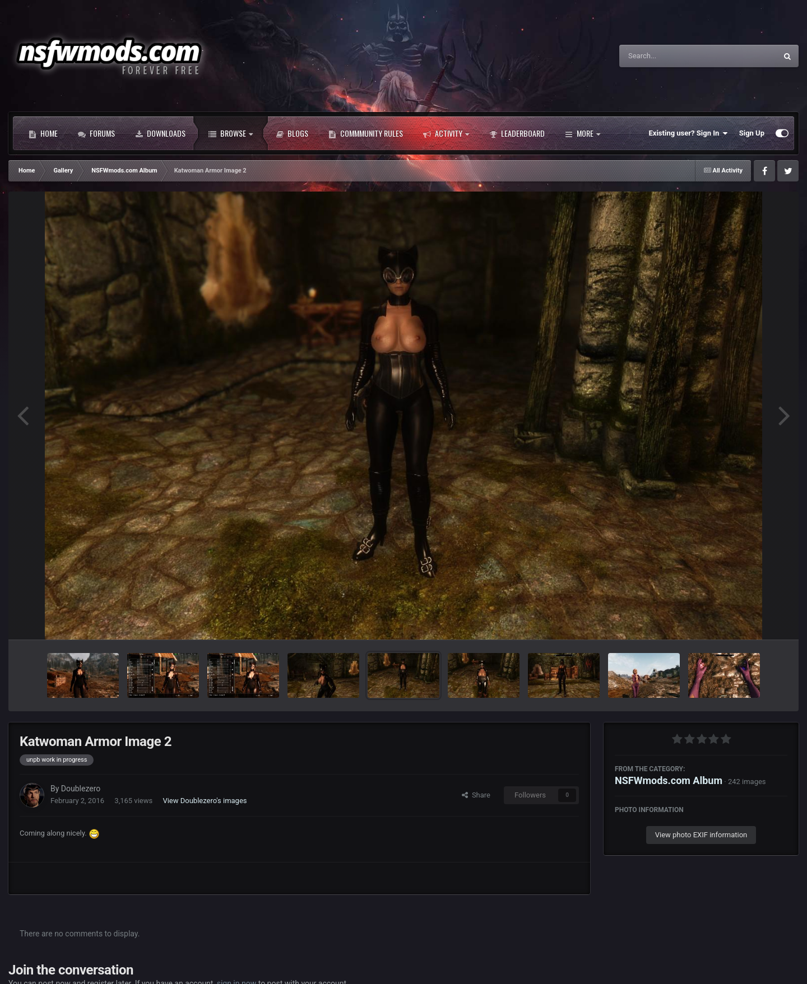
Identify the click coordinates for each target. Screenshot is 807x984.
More (582, 133)
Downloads (160, 133)
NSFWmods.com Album (668, 780)
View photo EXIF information (701, 835)
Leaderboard (517, 133)
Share (476, 795)
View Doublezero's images (205, 800)
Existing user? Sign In (688, 133)
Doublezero (80, 788)
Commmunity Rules (365, 133)
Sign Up (751, 133)
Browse (231, 133)
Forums (96, 133)
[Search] (669, 56)
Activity (446, 133)
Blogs (292, 133)
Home (43, 133)
